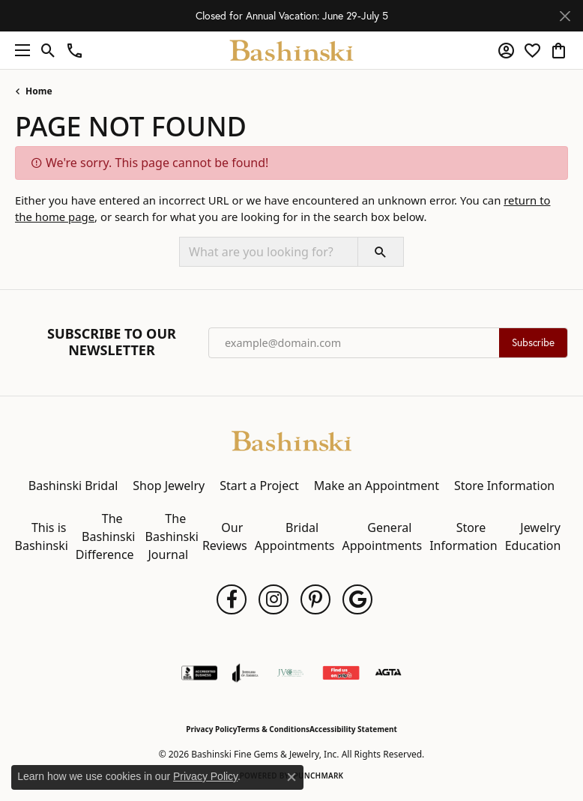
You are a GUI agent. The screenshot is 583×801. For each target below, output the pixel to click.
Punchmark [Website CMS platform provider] (319, 775)
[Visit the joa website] (245, 673)
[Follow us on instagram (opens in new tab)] (274, 599)
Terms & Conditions (273, 729)
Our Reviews (224, 536)
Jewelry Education (533, 536)
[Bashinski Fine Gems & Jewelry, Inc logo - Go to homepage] (292, 50)
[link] (74, 50)
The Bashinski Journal (172, 536)
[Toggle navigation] (18, 50)
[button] (48, 50)
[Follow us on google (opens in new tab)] (357, 599)
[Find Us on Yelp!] (341, 673)
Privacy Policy (211, 729)
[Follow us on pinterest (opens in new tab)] (315, 599)
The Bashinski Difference (106, 536)
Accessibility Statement (353, 729)
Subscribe (533, 342)
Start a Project (259, 485)
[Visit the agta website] (388, 673)
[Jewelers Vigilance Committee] (290, 673)
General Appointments (382, 536)
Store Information (504, 485)
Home (38, 91)
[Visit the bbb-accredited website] (199, 673)
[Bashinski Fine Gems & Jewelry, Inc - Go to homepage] (291, 440)
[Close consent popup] (291, 777)
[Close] (564, 16)
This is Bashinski (41, 536)
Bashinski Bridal (73, 485)
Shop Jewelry (169, 485)
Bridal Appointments (295, 536)
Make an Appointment (376, 485)
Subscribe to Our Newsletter (111, 342)
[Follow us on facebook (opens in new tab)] (232, 599)
